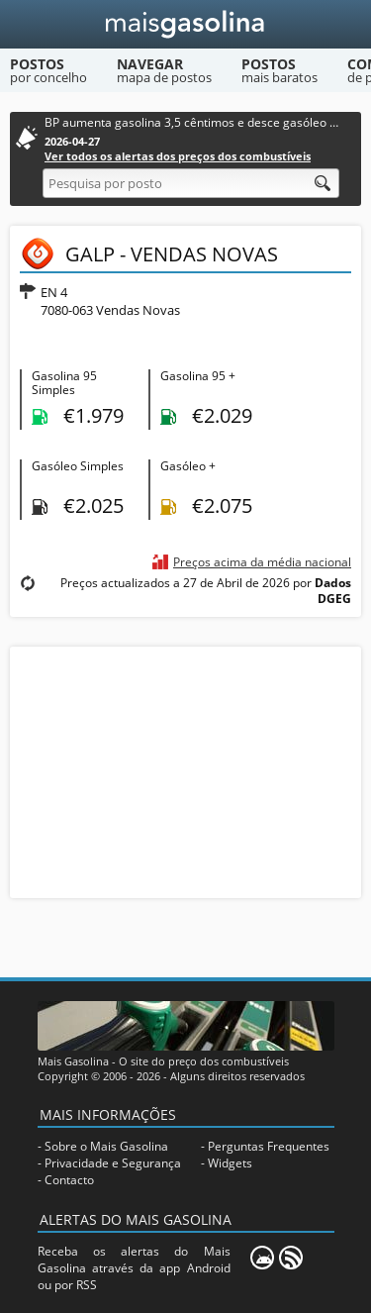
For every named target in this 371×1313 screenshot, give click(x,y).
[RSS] (291, 1257)
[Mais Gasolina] (185, 24)
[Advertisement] (186, 770)
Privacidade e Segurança (113, 1163)
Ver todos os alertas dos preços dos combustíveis (178, 156)
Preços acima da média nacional (262, 562)
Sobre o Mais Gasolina (106, 1146)
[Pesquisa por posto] (191, 183)
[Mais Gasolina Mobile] (262, 1257)
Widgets (230, 1163)
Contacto (69, 1179)
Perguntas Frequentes (268, 1146)
